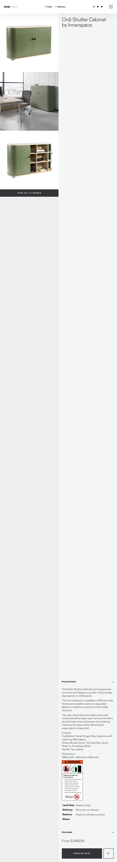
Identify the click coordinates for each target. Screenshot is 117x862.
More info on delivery (87, 809)
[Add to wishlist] (108, 853)
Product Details (88, 681)
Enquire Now (82, 853)
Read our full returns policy (90, 814)
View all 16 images (29, 193)
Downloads (88, 832)
